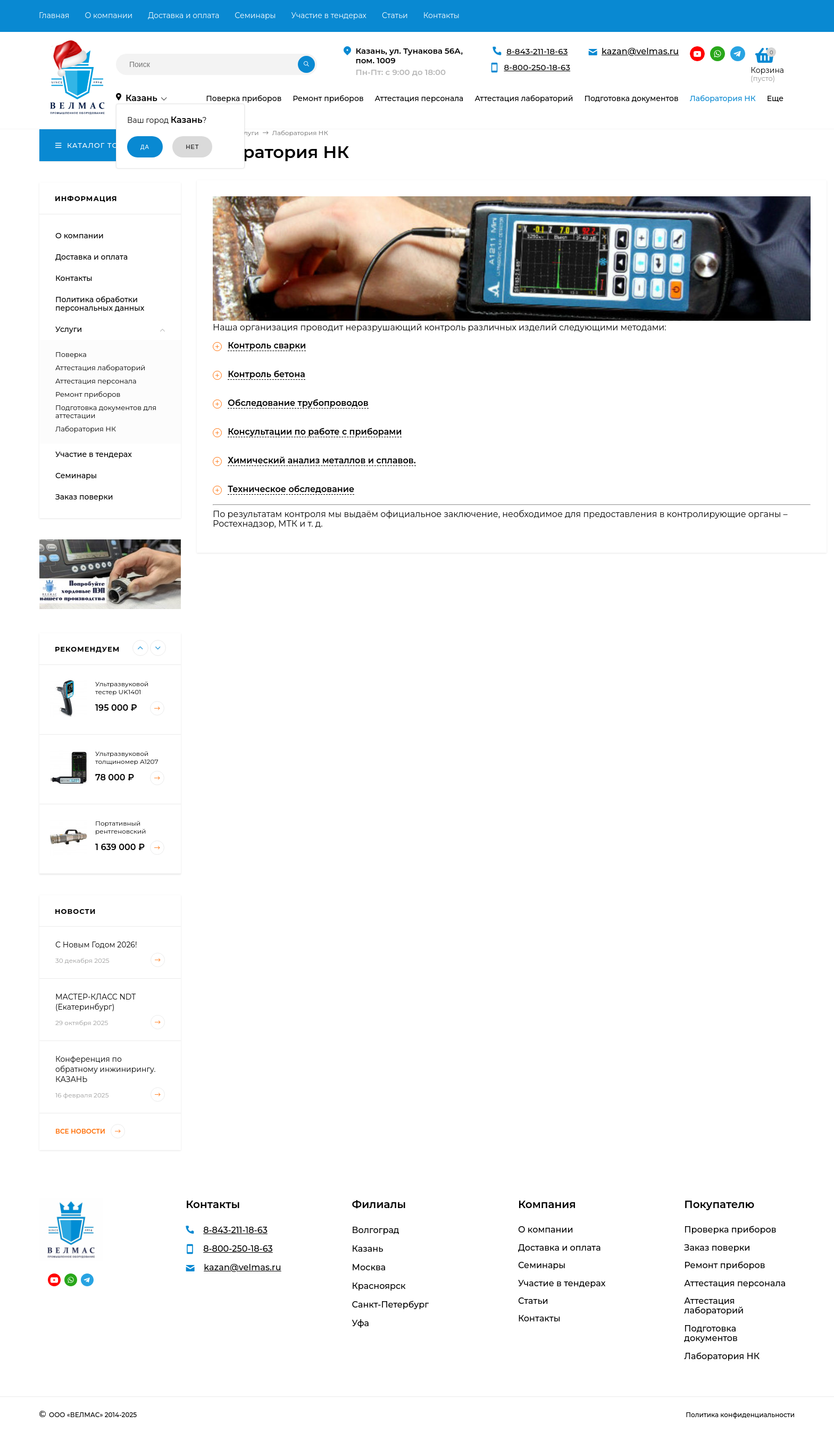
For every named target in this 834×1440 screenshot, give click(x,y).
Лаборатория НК (85, 428)
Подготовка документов (711, 1333)
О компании (108, 15)
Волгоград (375, 1230)
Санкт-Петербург (390, 1305)
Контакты (441, 15)
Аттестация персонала (96, 381)
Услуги (68, 329)
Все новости (90, 1131)
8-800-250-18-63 (537, 67)
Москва (369, 1267)
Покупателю (719, 1204)
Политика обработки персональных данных (99, 304)
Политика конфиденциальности (740, 1415)
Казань (367, 1249)
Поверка (71, 354)
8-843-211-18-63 (537, 51)
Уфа (360, 1323)
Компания (547, 1204)
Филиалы (379, 1204)
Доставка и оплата (183, 15)
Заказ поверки (84, 497)
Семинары (255, 15)
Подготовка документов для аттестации (105, 411)
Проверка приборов (730, 1230)
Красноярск (379, 1286)
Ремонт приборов (88, 394)
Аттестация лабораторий (100, 367)
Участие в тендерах (328, 15)
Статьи (395, 15)
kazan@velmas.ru (640, 51)
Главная (54, 15)
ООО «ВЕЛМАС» (76, 1415)
